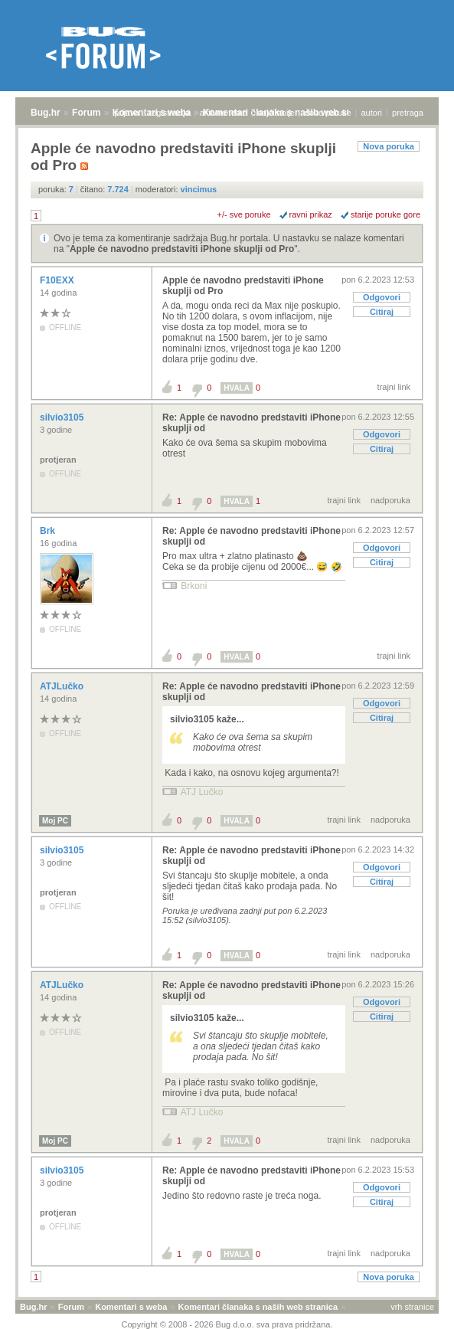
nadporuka (390, 500)
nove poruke (328, 112)
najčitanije (276, 112)
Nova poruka (388, 146)
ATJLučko (63, 686)
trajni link (393, 386)
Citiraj (382, 311)
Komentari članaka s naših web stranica (258, 1306)
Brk (48, 530)
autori (372, 112)
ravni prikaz (310, 214)
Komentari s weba (131, 1306)
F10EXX (58, 280)
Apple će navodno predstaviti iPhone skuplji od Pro (182, 249)
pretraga (407, 112)
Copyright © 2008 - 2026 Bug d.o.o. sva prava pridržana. (227, 1324)
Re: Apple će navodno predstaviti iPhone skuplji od (251, 423)
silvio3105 (63, 417)
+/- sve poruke (244, 214)
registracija (169, 112)
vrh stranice (412, 1306)
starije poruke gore (385, 214)
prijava (126, 112)
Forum (86, 112)
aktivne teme (223, 112)
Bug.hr (45, 112)
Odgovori (381, 297)
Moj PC (55, 821)
